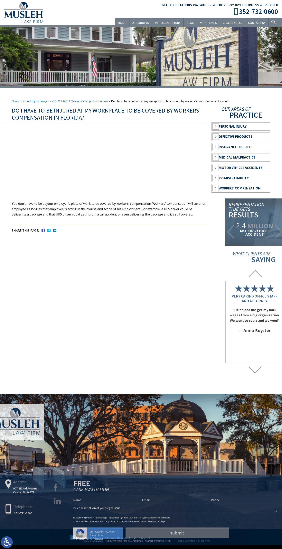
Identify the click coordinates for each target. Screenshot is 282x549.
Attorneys (139, 23)
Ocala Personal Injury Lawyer (30, 101)
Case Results (231, 23)
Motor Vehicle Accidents (243, 168)
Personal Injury (166, 23)
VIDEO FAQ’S (207, 23)
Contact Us (255, 23)
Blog (189, 23)
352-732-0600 (258, 11)
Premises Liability (236, 178)
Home (121, 23)
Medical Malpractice (239, 157)
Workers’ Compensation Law (89, 101)
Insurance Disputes (238, 147)
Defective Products (238, 136)
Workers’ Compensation (242, 188)
